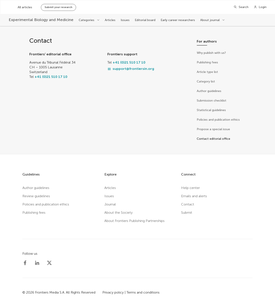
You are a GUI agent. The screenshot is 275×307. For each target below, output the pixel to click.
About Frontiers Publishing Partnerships (134, 221)
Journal (110, 204)
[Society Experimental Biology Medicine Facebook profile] (25, 263)
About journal (210, 20)
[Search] (240, 7)
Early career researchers (178, 20)
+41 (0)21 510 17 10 (51, 77)
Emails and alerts (194, 196)
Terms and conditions (143, 292)
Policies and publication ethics (45, 204)
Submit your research (58, 7)
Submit (186, 212)
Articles (110, 20)
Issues (125, 20)
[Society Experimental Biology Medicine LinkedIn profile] (37, 263)
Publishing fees (33, 212)
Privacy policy (113, 292)
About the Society (118, 212)
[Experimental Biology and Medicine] (41, 20)
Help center (190, 188)
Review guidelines (36, 196)
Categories (87, 20)
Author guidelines (35, 188)
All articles (25, 7)
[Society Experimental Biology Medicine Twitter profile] (49, 263)
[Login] (260, 7)
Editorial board (145, 20)
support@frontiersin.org (133, 69)
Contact (187, 204)
